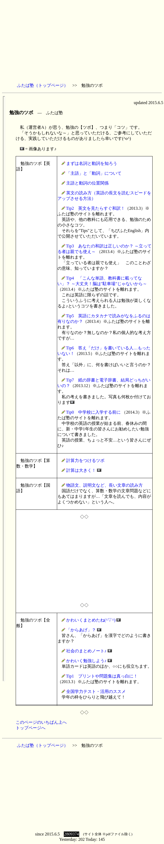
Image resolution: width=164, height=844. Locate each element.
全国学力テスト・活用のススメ (96, 691)
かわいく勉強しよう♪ (86, 660)
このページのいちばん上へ (41, 722)
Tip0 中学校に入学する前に (93, 412)
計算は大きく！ (81, 470)
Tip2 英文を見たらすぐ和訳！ (95, 208)
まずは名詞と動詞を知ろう (91, 163)
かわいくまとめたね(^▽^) (91, 620)
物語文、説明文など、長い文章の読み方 (104, 485)
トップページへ (30, 728)
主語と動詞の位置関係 (87, 183)
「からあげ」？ (81, 630)
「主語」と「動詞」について (93, 173)
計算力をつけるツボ (85, 460)
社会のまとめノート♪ (86, 651)
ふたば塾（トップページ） (42, 85)
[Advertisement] (82, 41)
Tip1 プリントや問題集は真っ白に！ (102, 676)
